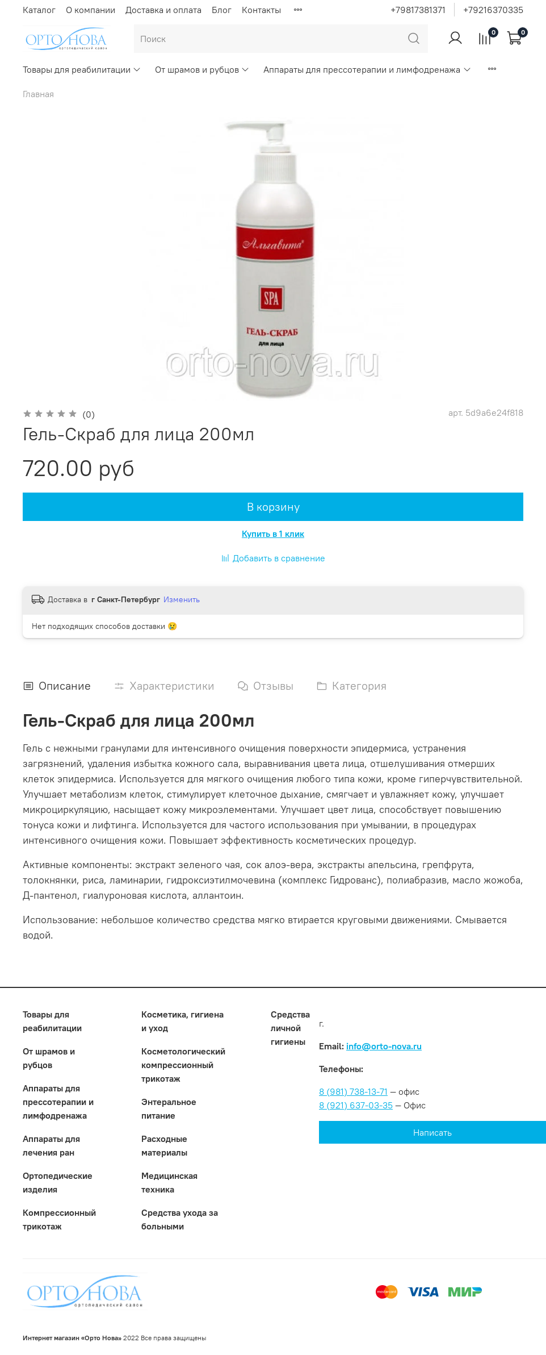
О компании (90, 9)
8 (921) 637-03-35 (356, 1105)
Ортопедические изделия (58, 1182)
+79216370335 (493, 9)
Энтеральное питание (168, 1108)
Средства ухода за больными (179, 1219)
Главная (38, 93)
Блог (222, 9)
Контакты (261, 9)
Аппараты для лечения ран (51, 1145)
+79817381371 (418, 9)
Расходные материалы (164, 1145)
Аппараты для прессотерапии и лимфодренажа (367, 69)
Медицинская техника (169, 1182)
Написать (432, 1132)
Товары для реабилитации (82, 69)
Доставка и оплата (163, 9)
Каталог (39, 9)
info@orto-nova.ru (384, 1046)
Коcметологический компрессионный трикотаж (183, 1064)
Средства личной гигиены (290, 1027)
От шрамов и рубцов (202, 69)
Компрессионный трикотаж (59, 1219)
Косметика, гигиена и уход (182, 1020)
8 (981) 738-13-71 (353, 1091)
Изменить (181, 599)
